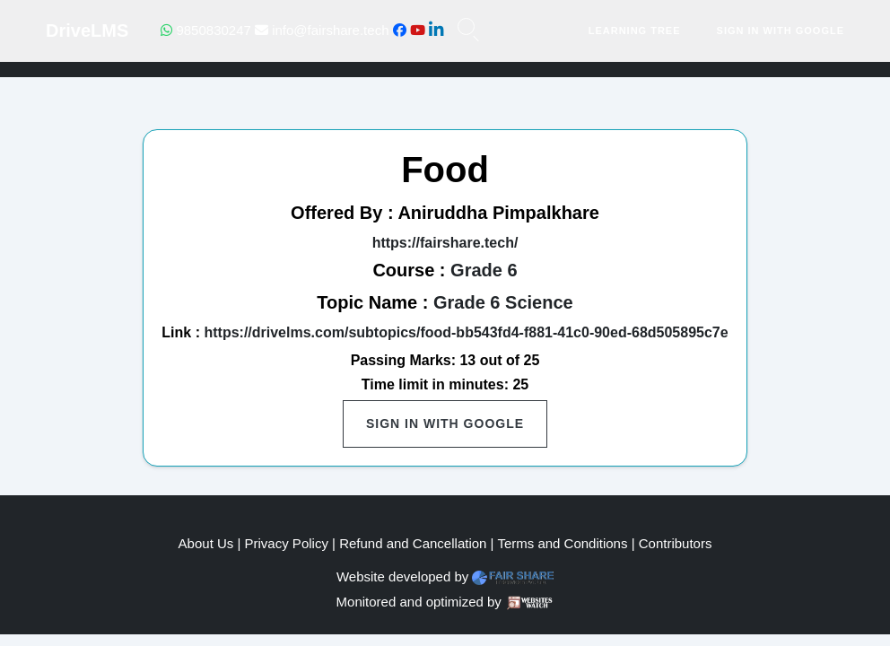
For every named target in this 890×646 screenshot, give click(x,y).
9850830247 (206, 30)
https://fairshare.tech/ (445, 242)
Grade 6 (483, 270)
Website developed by (402, 576)
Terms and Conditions (562, 543)
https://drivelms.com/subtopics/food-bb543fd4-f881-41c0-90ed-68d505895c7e (466, 332)
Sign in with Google (780, 30)
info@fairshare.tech (321, 30)
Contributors (675, 543)
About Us (206, 543)
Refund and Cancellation (412, 543)
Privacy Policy (286, 543)
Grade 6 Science (503, 302)
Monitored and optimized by (419, 601)
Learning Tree (635, 30)
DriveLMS (87, 30)
